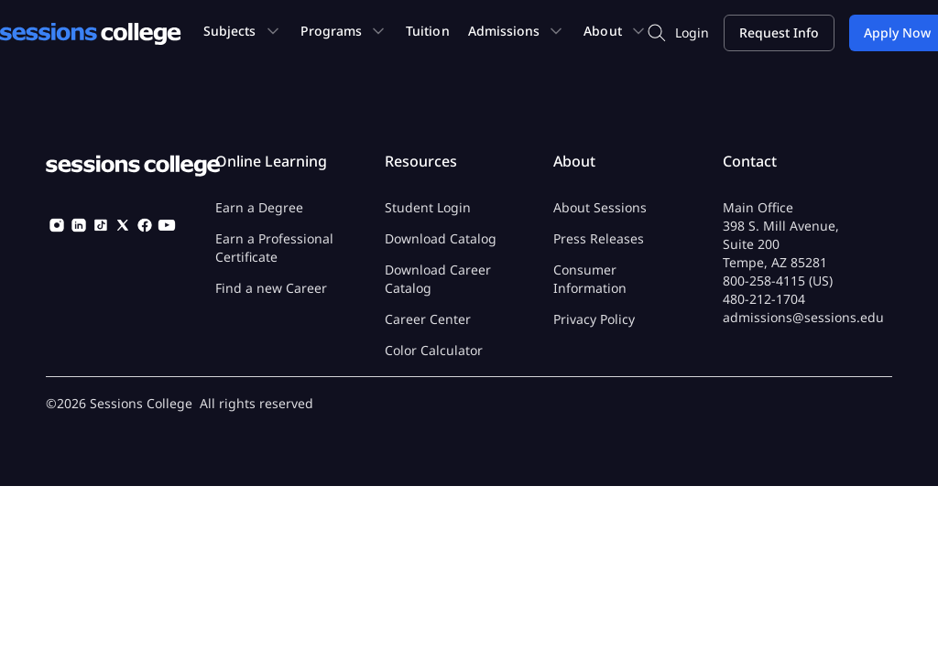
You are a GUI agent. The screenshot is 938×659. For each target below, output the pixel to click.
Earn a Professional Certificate (274, 247)
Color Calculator (434, 350)
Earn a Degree (259, 207)
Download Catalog (440, 238)
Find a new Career (271, 288)
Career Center (428, 319)
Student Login (428, 207)
